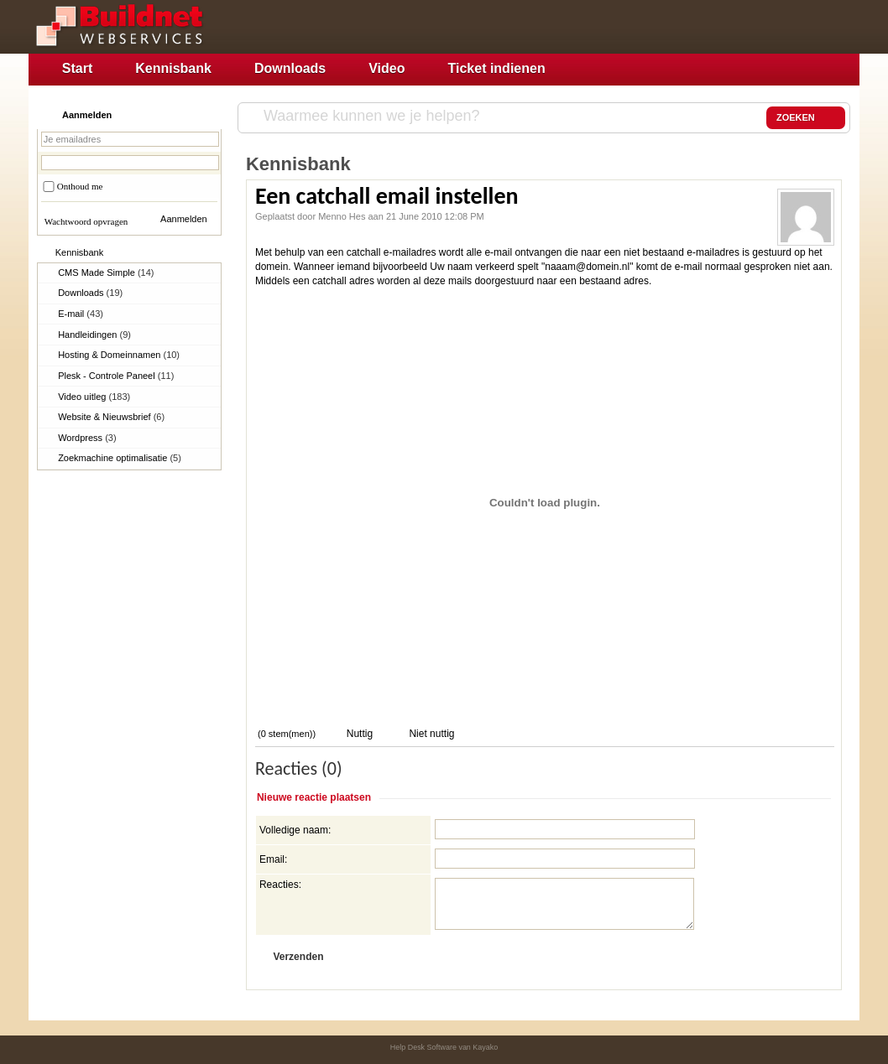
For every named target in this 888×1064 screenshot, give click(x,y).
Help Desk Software (423, 1047)
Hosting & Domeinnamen (119, 355)
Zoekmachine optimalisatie (119, 458)
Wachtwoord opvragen (86, 221)
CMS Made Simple (106, 272)
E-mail (80, 314)
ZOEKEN (805, 118)
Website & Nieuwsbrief (111, 417)
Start (77, 68)
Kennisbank (173, 68)
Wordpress (87, 438)
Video (386, 68)
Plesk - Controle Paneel (116, 376)
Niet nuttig (430, 734)
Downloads (290, 68)
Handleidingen (94, 335)
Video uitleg (94, 397)
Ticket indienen (497, 68)
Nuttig (358, 734)
